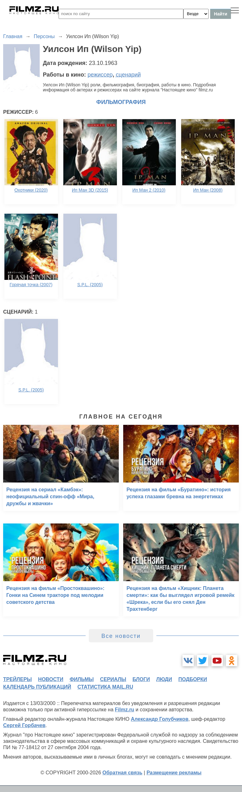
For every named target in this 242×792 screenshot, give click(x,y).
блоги (141, 679)
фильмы (82, 679)
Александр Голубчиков (159, 719)
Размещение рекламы (174, 772)
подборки (192, 679)
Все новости (121, 636)
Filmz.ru (124, 709)
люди (164, 679)
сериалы (113, 679)
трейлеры (17, 679)
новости (50, 679)
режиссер (100, 75)
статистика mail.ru (105, 687)
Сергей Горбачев (24, 725)
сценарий (128, 75)
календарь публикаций (37, 687)
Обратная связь (122, 772)
